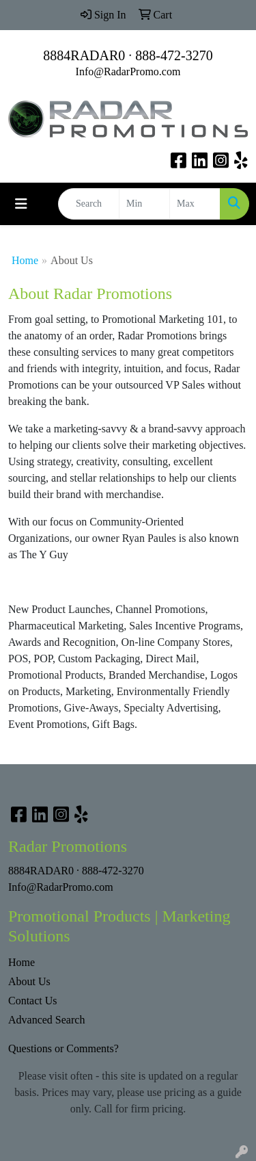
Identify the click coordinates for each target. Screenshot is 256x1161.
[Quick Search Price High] (195, 204)
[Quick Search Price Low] (144, 204)
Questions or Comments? (63, 1048)
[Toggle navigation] (21, 203)
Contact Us (32, 1000)
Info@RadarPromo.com (128, 71)
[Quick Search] (88, 204)
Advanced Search (46, 1020)
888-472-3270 (173, 55)
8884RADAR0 (84, 55)
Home (25, 260)
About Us (29, 981)
